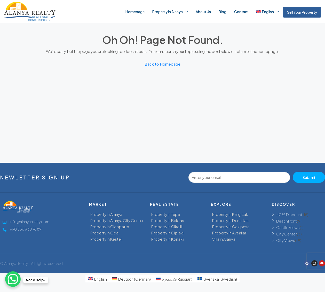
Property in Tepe (165, 214)
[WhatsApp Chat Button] (13, 279)
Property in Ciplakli (167, 232)
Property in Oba (104, 232)
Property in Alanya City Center (117, 220)
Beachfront (286, 220)
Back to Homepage (162, 63)
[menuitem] (97, 278)
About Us (203, 11)
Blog (222, 11)
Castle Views (288, 227)
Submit (308, 177)
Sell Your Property (302, 12)
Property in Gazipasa (231, 226)
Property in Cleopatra (109, 226)
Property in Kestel (106, 238)
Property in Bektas (167, 220)
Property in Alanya (167, 11)
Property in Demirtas (230, 220)
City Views (285, 240)
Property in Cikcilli (167, 226)
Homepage (135, 11)
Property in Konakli (167, 238)
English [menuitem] (100, 279)
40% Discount (289, 214)
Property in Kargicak (230, 214)
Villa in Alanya (223, 238)
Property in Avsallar (229, 232)
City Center (286, 233)
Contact (241, 11)
